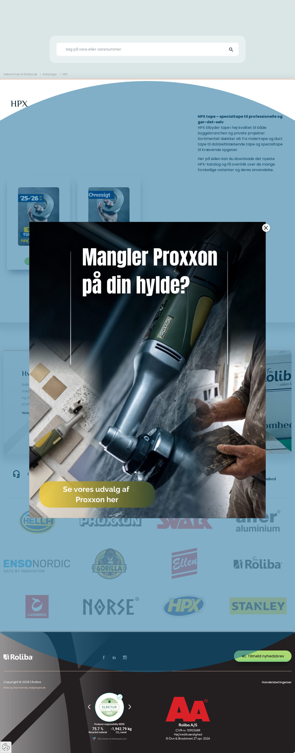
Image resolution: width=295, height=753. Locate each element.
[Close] (266, 228)
